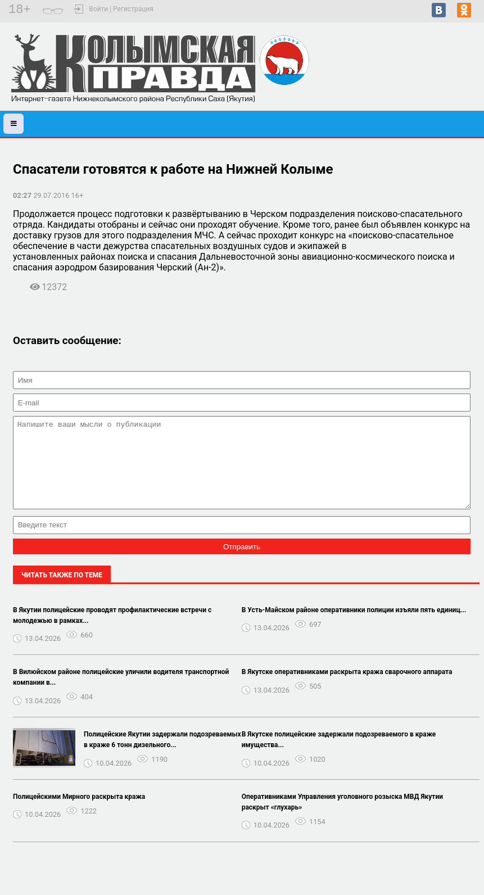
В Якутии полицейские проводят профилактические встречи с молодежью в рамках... (112, 632)
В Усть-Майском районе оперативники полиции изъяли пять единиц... (354, 627)
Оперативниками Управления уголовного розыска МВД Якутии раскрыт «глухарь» (342, 819)
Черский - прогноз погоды (433, 78)
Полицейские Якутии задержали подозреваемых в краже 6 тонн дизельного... (162, 756)
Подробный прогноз (433, 88)
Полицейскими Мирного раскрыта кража (79, 813)
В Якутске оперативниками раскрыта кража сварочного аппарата (347, 689)
